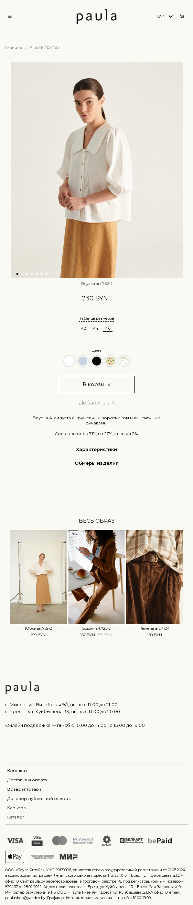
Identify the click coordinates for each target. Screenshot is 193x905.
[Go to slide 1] (17, 274)
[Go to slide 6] (41, 274)
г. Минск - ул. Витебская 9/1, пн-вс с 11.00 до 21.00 (61, 704)
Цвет (96, 350)
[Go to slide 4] (32, 274)
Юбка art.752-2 (38, 628)
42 (83, 328)
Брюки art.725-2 (96, 628)
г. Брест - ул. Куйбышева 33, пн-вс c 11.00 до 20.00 (62, 711)
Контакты (17, 770)
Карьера (16, 807)
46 (107, 328)
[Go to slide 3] (27, 274)
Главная (13, 47)
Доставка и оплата (27, 779)
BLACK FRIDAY (44, 47)
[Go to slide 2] (22, 274)
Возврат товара (24, 789)
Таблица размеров (96, 318)
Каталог (15, 817)
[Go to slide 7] (46, 274)
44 (95, 328)
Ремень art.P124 (154, 628)
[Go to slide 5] (36, 274)
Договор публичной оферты (39, 798)
